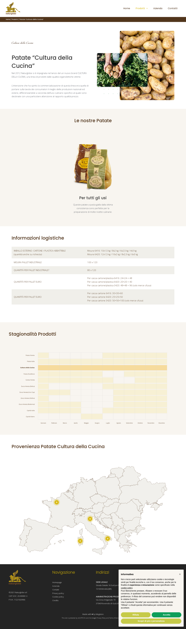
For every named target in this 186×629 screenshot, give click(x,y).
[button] (180, 574)
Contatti (55, 589)
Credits (55, 600)
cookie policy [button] (126, 588)
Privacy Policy (101, 618)
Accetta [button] (166, 615)
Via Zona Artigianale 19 (105, 599)
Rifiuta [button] (136, 615)
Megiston (100, 614)
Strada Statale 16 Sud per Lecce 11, (111, 585)
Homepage (57, 582)
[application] (148, 8)
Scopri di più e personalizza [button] (151, 621)
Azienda (55, 586)
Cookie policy (58, 596)
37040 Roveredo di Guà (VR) (108, 603)
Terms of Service (114, 618)
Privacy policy (58, 593)
